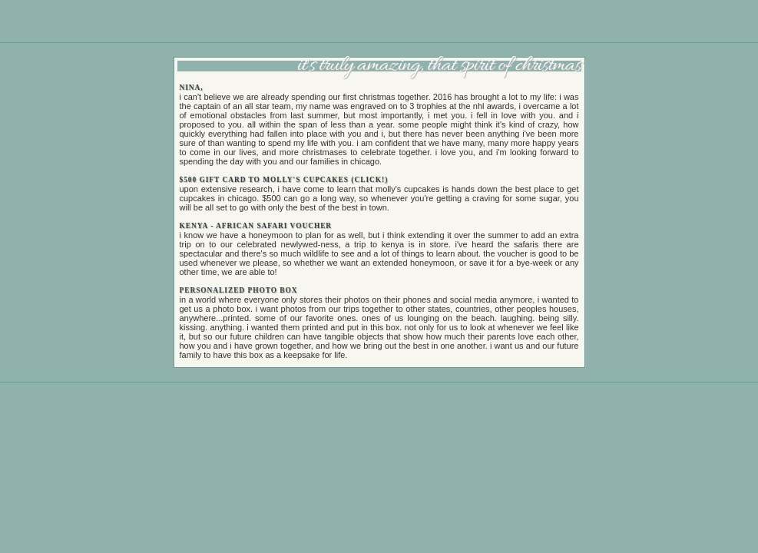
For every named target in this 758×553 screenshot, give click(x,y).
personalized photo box (239, 290)
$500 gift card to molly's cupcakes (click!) (284, 180)
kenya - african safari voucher (256, 226)
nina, (192, 87)
